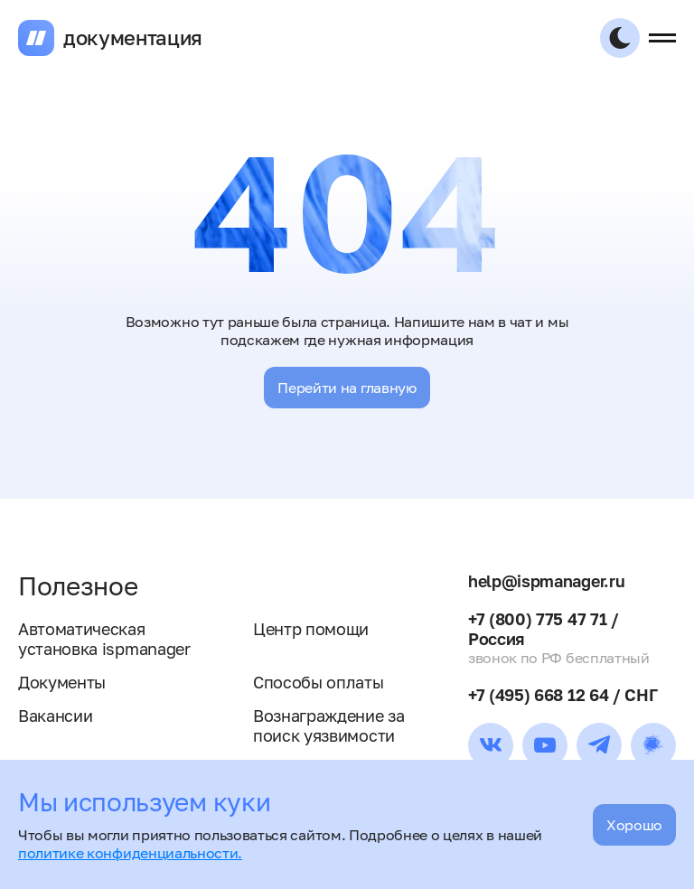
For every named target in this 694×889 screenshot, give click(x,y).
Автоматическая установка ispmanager (104, 639)
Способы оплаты (318, 682)
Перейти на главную (346, 388)
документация (132, 38)
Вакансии (55, 715)
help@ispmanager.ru (546, 581)
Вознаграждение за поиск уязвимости (329, 725)
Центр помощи (311, 629)
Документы (62, 682)
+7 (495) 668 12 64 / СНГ (562, 695)
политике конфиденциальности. (130, 853)
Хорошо (634, 825)
